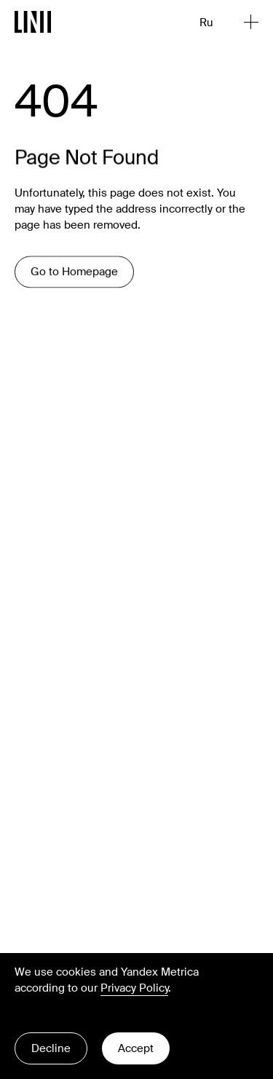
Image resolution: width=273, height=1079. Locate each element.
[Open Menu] (251, 22)
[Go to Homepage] (33, 22)
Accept (136, 1048)
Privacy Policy (134, 988)
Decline (51, 1048)
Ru (206, 22)
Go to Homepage (74, 273)
